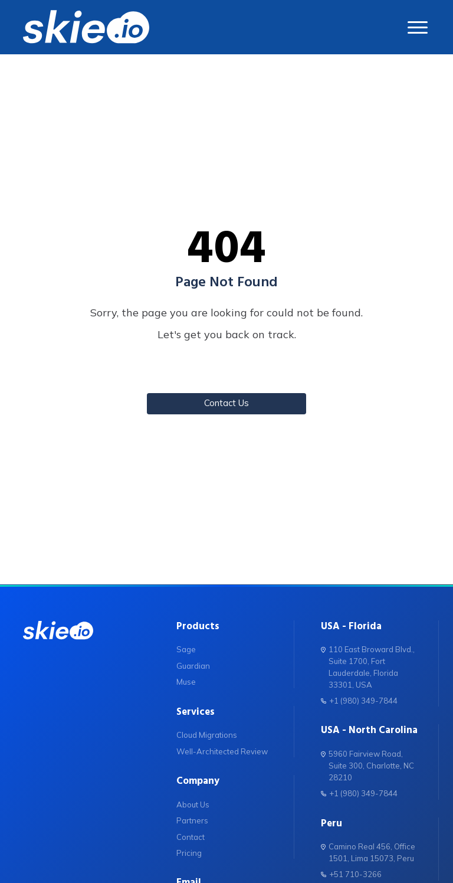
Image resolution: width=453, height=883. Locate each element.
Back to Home (226, 370)
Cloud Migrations (206, 735)
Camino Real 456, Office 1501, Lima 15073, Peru (368, 852)
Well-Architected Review (222, 751)
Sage (186, 649)
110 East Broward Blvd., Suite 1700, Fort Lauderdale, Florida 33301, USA (368, 666)
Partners (192, 820)
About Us (192, 804)
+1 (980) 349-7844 (359, 700)
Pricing (189, 853)
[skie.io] (86, 27)
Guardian (193, 666)
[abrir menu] (418, 27)
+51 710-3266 (351, 874)
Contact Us (226, 402)
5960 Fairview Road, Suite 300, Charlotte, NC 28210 (367, 764)
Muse (186, 681)
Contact (190, 837)
